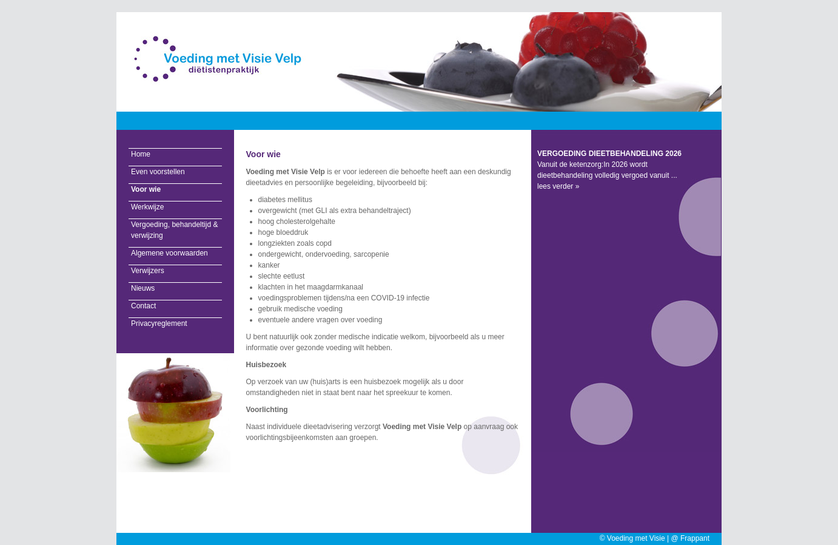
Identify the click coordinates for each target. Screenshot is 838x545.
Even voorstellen (158, 172)
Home (140, 154)
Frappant (694, 538)
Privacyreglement (159, 323)
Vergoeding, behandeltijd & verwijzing (174, 230)
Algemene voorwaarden (169, 253)
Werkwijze (147, 207)
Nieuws (143, 288)
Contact (143, 306)
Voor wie (146, 189)
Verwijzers (147, 270)
